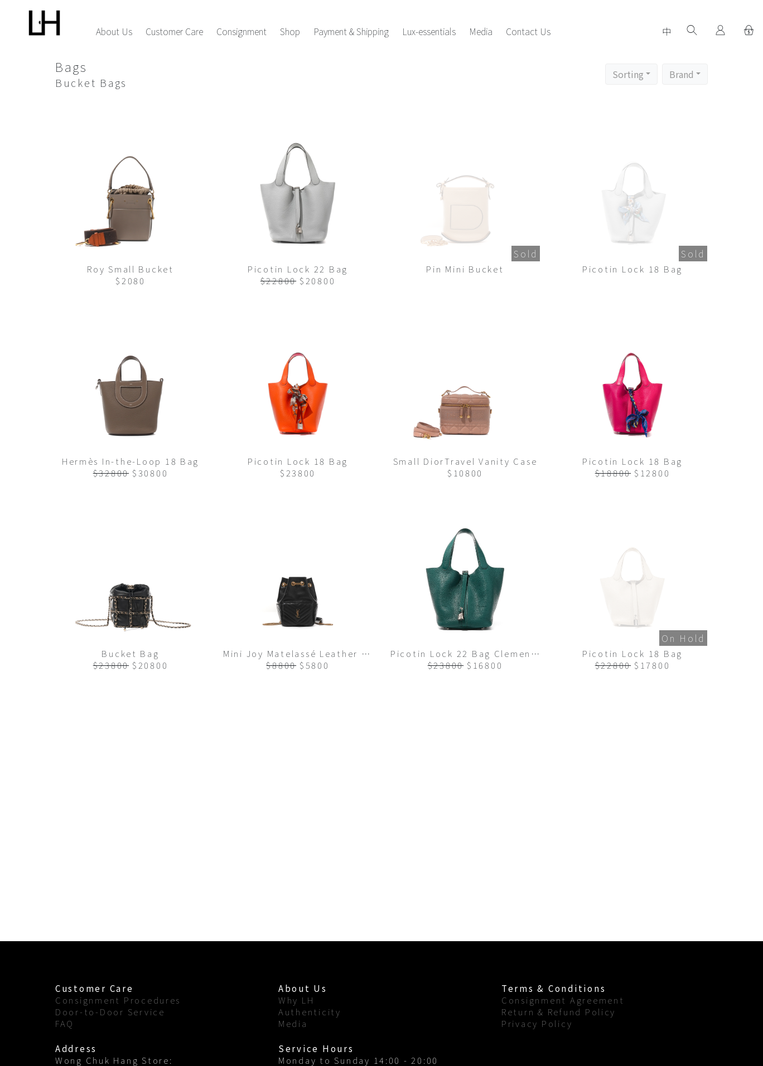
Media (480, 31)
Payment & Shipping (351, 31)
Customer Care (174, 31)
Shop (290, 31)
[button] (631, 74)
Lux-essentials (429, 31)
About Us (114, 31)
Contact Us (528, 31)
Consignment (241, 31)
